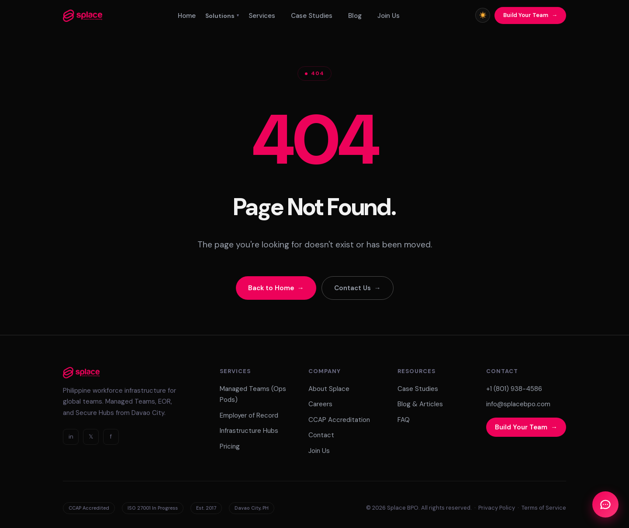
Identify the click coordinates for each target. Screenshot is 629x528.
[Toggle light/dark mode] (482, 15)
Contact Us (352, 288)
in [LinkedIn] (71, 436)
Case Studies (417, 388)
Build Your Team (525, 15)
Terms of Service (544, 507)
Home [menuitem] (187, 15)
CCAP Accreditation (339, 419)
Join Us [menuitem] (388, 15)
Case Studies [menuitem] (311, 15)
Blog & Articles (420, 404)
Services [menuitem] (262, 15)
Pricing (230, 446)
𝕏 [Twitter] (91, 436)
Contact (321, 435)
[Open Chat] (605, 504)
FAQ (403, 419)
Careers (320, 404)
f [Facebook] (111, 436)
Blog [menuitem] (355, 15)
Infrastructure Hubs (249, 430)
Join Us (319, 450)
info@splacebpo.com (518, 404)
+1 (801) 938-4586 (514, 388)
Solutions (222, 16)
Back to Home (271, 288)
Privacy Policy (496, 507)
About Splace (328, 388)
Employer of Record (249, 415)
